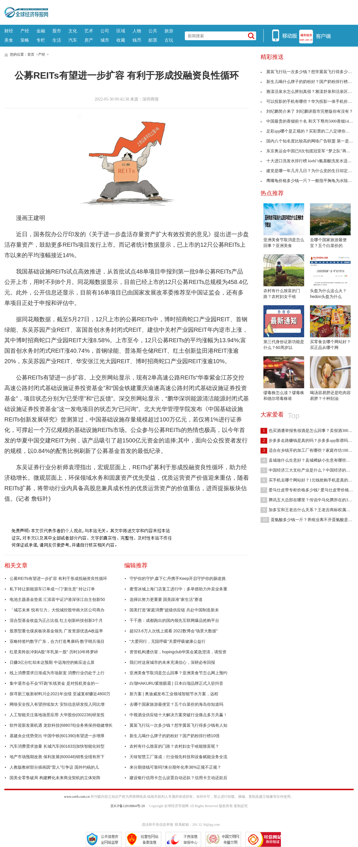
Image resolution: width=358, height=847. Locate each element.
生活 (56, 40)
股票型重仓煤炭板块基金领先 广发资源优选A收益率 (56, 631)
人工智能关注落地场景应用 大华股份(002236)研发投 (57, 714)
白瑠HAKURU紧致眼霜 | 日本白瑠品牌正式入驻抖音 (177, 683)
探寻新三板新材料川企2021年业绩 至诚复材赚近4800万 (60, 693)
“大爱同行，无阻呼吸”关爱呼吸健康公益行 (167, 641)
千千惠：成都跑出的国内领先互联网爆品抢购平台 (174, 620)
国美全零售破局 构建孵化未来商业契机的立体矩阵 (55, 777)
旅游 (168, 30)
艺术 (88, 30)
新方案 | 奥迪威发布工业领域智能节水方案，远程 (174, 693)
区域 (120, 30)
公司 (104, 30)
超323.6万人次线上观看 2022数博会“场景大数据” (174, 631)
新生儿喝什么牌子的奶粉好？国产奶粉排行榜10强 (175, 735)
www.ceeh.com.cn (77, 797)
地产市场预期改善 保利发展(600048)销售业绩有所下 (57, 756)
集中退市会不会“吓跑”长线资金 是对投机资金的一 (54, 683)
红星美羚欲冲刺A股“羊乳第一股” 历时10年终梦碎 (54, 652)
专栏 (40, 40)
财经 (8, 30)
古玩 (168, 40)
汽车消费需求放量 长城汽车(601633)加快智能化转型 (57, 746)
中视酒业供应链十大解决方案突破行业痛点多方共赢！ (178, 714)
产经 (24, 30)
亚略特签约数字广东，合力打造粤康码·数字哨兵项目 (57, 641)
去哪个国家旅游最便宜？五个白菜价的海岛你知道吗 (176, 704)
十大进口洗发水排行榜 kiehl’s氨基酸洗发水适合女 (308, 161)
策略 (24, 40)
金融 (40, 30)
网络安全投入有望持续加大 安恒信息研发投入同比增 (57, 704)
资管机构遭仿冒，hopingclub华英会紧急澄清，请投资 (178, 652)
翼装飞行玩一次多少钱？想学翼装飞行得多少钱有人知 (178, 725)
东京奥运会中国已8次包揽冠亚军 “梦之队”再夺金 (307, 151)
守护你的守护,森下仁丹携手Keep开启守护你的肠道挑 (178, 578)
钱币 (136, 40)
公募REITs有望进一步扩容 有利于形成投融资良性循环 (58, 578)
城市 (104, 40)
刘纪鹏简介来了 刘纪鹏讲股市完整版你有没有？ (306, 111)
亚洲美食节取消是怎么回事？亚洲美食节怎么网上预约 (178, 672)
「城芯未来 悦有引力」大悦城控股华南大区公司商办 (57, 610)
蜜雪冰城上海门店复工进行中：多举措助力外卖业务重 (178, 589)
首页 (30, 54)
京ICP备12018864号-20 (127, 806)
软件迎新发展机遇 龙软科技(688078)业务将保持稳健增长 (61, 725)
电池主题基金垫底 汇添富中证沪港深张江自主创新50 (57, 599)
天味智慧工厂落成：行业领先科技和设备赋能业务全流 (178, 756)
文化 (72, 30)
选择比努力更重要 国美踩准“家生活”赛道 (166, 599)
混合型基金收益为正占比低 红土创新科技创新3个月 (56, 620)
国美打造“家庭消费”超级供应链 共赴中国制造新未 (174, 610)
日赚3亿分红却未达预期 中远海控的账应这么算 (52, 662)
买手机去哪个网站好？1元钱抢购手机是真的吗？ (308, 480)
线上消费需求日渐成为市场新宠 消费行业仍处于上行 (57, 672)
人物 (136, 30)
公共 (152, 30)
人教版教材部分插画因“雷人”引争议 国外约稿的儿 (54, 767)
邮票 (152, 40)
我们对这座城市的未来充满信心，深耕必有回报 (172, 662)
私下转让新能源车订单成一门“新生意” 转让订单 (52, 589)
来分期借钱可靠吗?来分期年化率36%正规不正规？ (175, 767)
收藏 (120, 40)
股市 (56, 30)
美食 (8, 40)
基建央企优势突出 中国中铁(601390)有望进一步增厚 (57, 735)
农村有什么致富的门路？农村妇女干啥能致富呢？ (174, 746)
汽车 (72, 40)
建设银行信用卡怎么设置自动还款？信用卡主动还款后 (178, 777)
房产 (88, 40)
